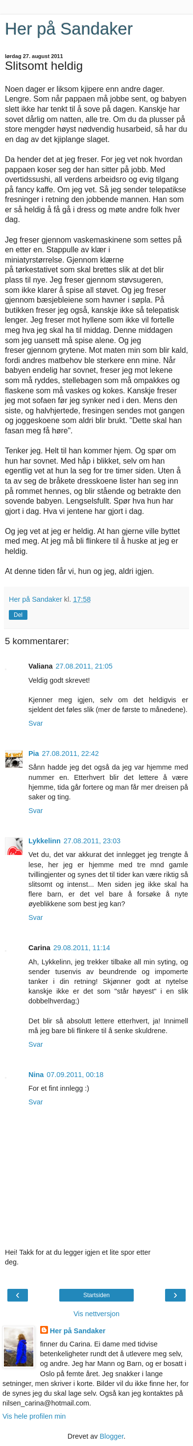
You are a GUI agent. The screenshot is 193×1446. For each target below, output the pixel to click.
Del (18, 614)
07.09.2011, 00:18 (75, 1075)
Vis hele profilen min (34, 1416)
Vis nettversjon (96, 1314)
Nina (36, 1075)
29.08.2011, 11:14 (81, 948)
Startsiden (96, 1295)
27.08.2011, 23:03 (92, 841)
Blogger (111, 1436)
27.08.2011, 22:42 (70, 753)
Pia (33, 753)
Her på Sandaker (69, 29)
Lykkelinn (44, 841)
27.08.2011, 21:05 (84, 666)
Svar (35, 723)
